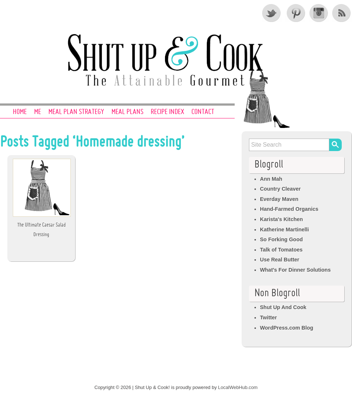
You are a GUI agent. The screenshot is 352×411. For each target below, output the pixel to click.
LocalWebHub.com (238, 387)
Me (37, 112)
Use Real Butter (279, 260)
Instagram (319, 13)
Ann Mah (271, 179)
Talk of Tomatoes (281, 250)
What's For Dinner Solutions (295, 270)
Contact (202, 112)
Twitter (272, 13)
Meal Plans (127, 112)
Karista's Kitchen (281, 219)
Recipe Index (167, 112)
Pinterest (295, 13)
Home (20, 112)
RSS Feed (342, 13)
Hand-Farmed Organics (289, 209)
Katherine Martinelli (284, 229)
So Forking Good (281, 239)
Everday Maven (279, 199)
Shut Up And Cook (283, 307)
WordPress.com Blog (286, 328)
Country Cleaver (280, 189)
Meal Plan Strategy (76, 112)
